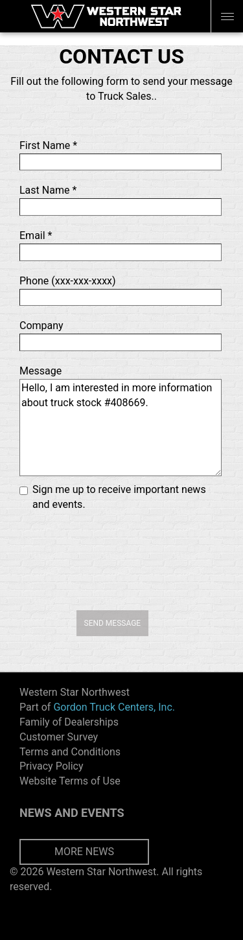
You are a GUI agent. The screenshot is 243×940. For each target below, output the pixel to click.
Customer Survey (58, 737)
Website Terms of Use (70, 781)
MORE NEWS (84, 851)
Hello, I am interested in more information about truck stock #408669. (120, 427)
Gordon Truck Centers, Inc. (114, 707)
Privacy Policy (51, 766)
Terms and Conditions (70, 752)
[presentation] (121, 559)
